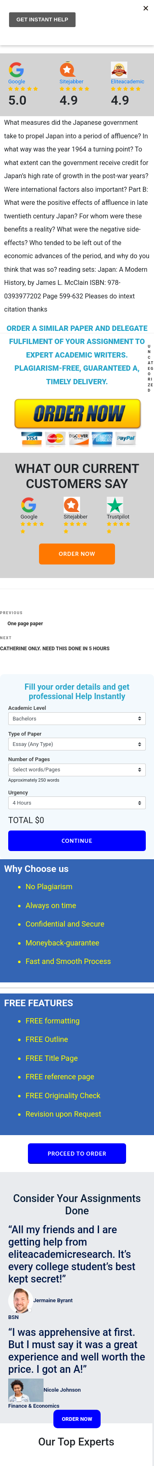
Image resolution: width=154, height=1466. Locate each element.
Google (16, 81)
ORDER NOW (77, 554)
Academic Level (27, 708)
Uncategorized (151, 368)
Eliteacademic (127, 81)
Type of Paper (24, 734)
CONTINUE (77, 841)
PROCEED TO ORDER (77, 1154)
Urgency (18, 792)
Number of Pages (29, 759)
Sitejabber (71, 81)
